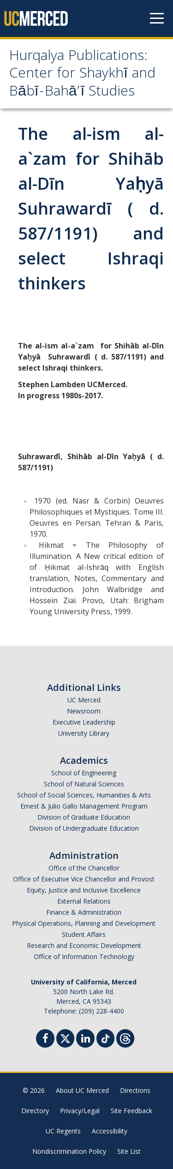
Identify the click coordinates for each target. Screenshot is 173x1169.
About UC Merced (82, 1090)
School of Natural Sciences (84, 783)
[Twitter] (65, 1037)
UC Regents (63, 1131)
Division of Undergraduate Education (84, 828)
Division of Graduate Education (83, 817)
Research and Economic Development (84, 945)
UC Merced (84, 699)
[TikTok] (105, 1037)
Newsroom (84, 711)
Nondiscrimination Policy (69, 1151)
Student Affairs (84, 934)
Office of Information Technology (84, 956)
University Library (83, 733)
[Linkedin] (85, 1039)
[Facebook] (45, 1039)
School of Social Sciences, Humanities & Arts (84, 795)
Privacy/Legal (80, 1110)
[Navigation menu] (157, 18)
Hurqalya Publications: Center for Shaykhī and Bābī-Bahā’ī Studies (82, 74)
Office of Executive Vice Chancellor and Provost (84, 879)
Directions (135, 1090)
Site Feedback (131, 1110)
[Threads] (125, 1037)
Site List (129, 1151)
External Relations (84, 901)
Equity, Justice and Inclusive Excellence (84, 890)
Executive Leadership (84, 722)
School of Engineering (83, 772)
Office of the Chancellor (83, 867)
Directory (35, 1110)
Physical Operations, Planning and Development (83, 923)
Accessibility (109, 1131)
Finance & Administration (83, 912)
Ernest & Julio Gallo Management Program (84, 806)
